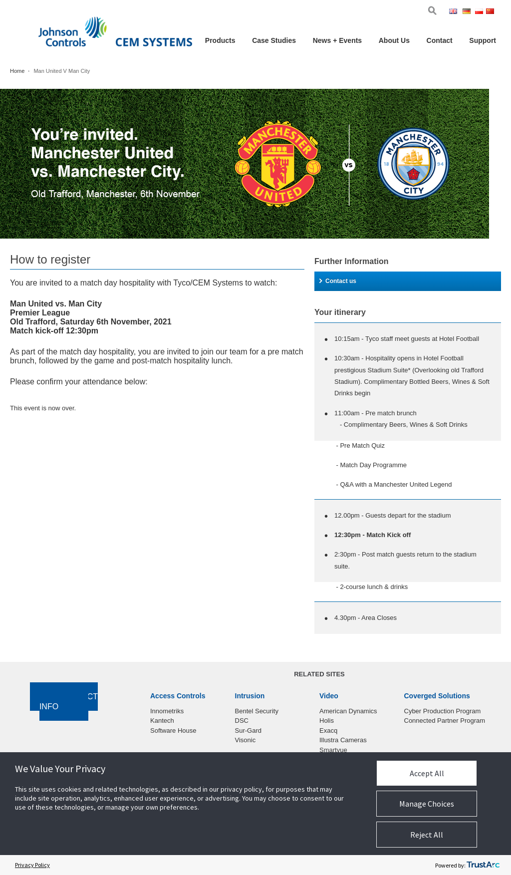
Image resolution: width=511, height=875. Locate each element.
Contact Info (68, 701)
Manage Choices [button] (426, 804)
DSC (242, 720)
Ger (468, 12)
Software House (173, 730)
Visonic (245, 740)
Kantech (162, 720)
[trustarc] (483, 865)
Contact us (337, 281)
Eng (455, 12)
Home (17, 71)
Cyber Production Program (442, 711)
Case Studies (274, 40)
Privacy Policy (32, 865)
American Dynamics (348, 711)
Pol (480, 12)
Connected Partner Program (445, 720)
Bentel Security (256, 711)
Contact (440, 40)
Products (220, 40)
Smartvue (333, 750)
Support (482, 40)
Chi (491, 12)
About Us (394, 40)
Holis (326, 720)
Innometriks (167, 711)
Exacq (328, 730)
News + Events (337, 40)
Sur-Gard (248, 730)
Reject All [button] (426, 835)
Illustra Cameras (343, 740)
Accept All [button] (427, 773)
